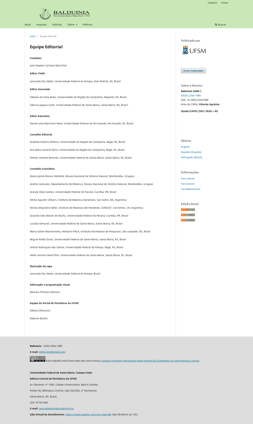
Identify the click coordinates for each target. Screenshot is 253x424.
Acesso (224, 2)
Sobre (71, 24)
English (185, 146)
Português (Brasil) (191, 157)
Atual (28, 24)
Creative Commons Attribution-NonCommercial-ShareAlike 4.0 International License (149, 360)
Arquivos (41, 24)
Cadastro (212, 2)
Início (32, 36)
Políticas (87, 24)
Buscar (220, 24)
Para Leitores (188, 178)
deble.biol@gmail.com (52, 352)
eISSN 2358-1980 (191, 95)
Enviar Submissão (193, 70)
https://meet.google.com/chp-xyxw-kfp (88, 414)
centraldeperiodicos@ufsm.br (56, 408)
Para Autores (187, 183)
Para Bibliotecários (190, 189)
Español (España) (191, 152)
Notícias (57, 24)
